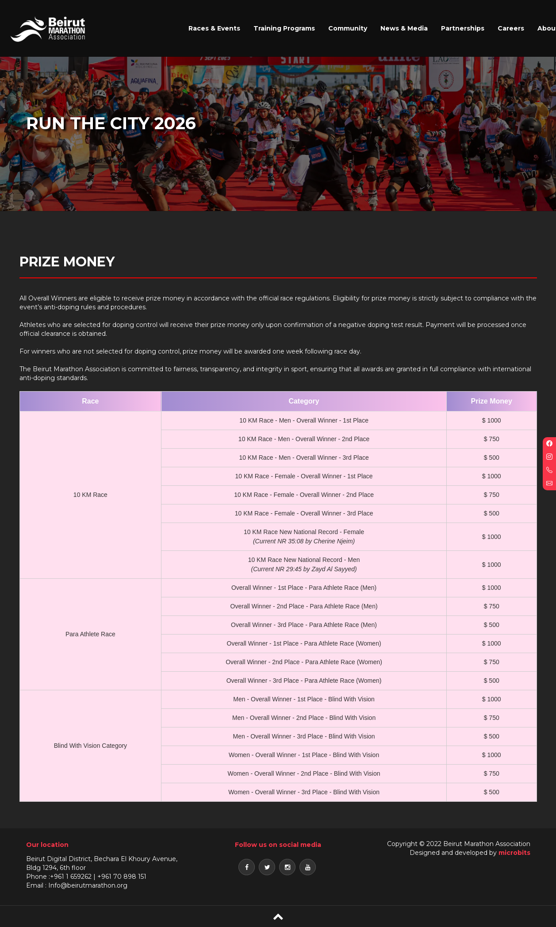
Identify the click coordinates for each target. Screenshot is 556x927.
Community (347, 28)
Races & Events (214, 28)
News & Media (404, 28)
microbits (514, 853)
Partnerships (462, 28)
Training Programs (284, 28)
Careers (511, 28)
